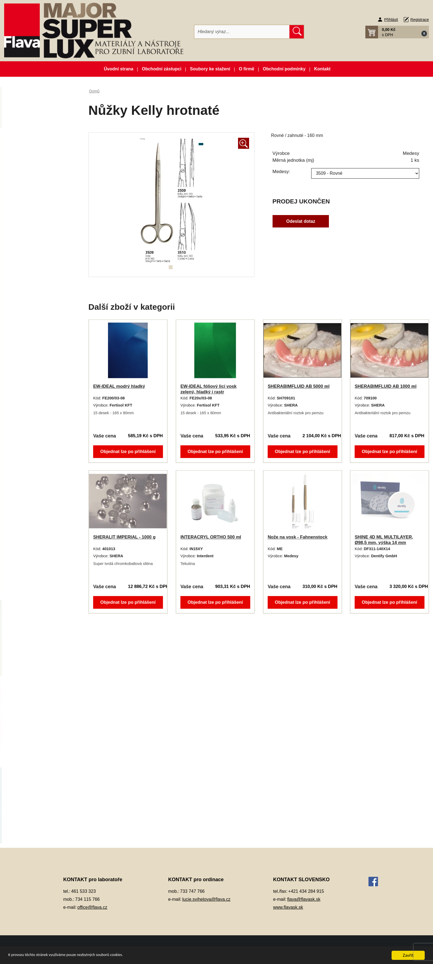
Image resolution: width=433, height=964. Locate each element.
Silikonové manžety (34, 531)
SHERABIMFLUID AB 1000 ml (385, 386)
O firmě (246, 69)
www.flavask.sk (288, 907)
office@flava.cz (92, 907)
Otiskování (26, 422)
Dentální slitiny (30, 197)
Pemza (23, 463)
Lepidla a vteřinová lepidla (41, 353)
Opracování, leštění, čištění (42, 395)
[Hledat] (242, 31)
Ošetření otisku (31, 408)
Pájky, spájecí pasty (35, 435)
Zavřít (408, 955)
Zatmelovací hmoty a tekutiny (44, 572)
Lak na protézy (30, 340)
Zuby (21, 586)
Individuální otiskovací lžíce (42, 265)
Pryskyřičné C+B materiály (41, 490)
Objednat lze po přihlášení (128, 451)
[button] (397, 32)
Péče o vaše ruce (33, 449)
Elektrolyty (26, 238)
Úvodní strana (118, 69)
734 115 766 (87, 899)
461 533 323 (83, 891)
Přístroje (24, 504)
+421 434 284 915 (306, 891)
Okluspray (26, 381)
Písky (22, 477)
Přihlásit (391, 19)
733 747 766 (192, 891)
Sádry (22, 517)
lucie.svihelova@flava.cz (206, 899)
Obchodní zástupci (161, 69)
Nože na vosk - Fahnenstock (297, 537)
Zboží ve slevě (40, 123)
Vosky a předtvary (33, 559)
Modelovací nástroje (35, 367)
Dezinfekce (27, 211)
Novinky (40, 109)
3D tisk (23, 136)
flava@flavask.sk (303, 899)
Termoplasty (28, 545)
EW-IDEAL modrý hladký (119, 386)
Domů (94, 91)
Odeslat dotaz (300, 221)
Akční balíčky (40, 96)
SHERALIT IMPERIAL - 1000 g (124, 537)
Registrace (419, 19)
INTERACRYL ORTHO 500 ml (211, 537)
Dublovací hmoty (32, 224)
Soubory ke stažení (210, 69)
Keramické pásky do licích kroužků (41, 296)
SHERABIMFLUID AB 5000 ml (298, 386)
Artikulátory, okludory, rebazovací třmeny (36, 153)
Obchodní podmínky (284, 69)
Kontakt (322, 69)
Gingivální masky (32, 252)
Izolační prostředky (34, 279)
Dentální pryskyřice (34, 183)
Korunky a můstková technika (44, 326)
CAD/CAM (26, 170)
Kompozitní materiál (35, 313)
